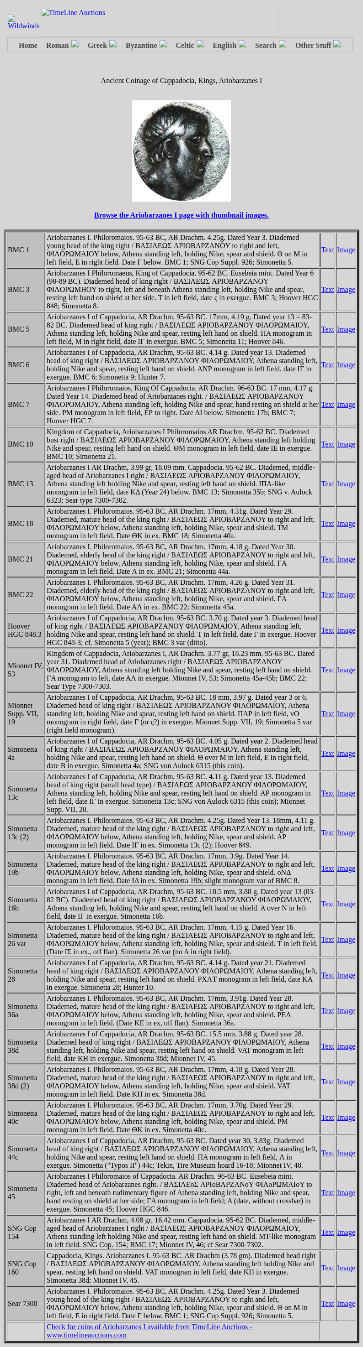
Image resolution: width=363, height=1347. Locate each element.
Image (346, 250)
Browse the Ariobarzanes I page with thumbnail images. (181, 215)
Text (327, 250)
